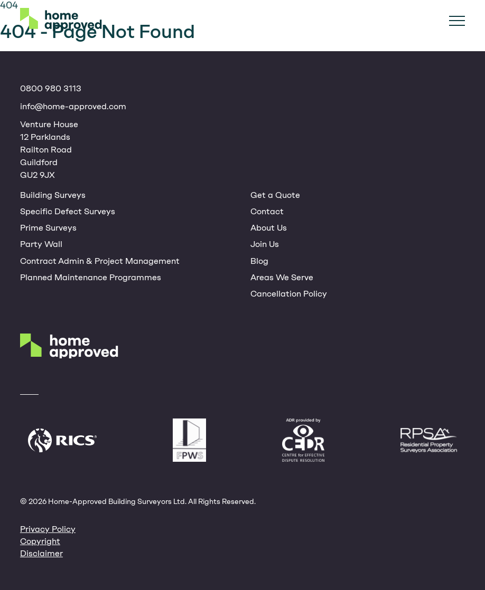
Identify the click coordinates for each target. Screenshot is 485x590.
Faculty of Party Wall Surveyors (189, 440)
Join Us (264, 244)
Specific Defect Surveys (67, 211)
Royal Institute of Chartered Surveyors (62, 440)
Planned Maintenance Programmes (90, 277)
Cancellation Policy (288, 294)
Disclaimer (41, 553)
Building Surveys (53, 195)
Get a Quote (275, 195)
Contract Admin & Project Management (100, 261)
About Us (268, 228)
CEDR (303, 440)
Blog (259, 261)
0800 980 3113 (50, 88)
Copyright (40, 541)
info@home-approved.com (73, 106)
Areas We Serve (281, 277)
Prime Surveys (48, 228)
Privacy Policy (48, 529)
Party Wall (41, 244)
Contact (267, 211)
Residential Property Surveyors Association (428, 440)
